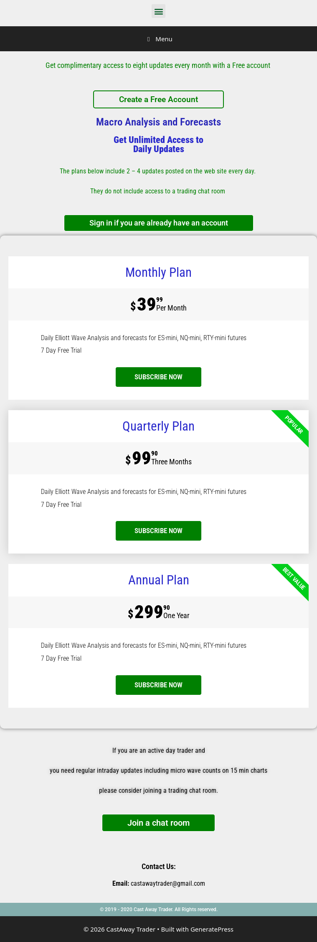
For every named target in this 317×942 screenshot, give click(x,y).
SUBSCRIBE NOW (158, 530)
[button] (158, 11)
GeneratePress (211, 929)
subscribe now (158, 377)
